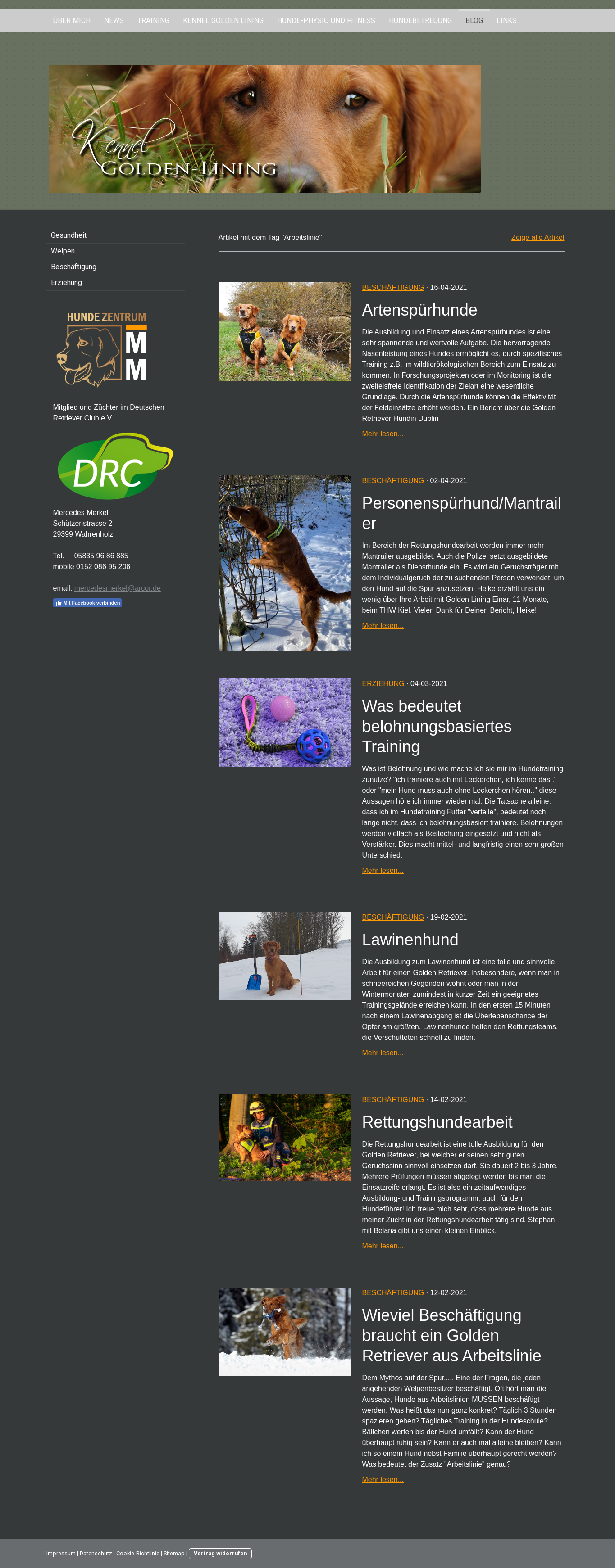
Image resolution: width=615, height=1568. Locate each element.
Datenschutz (96, 1553)
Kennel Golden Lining (223, 20)
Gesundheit (69, 235)
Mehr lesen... (382, 434)
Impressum (61, 1553)
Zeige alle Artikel (537, 237)
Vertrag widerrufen (220, 1553)
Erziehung (383, 683)
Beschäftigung (393, 287)
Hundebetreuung (420, 20)
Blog (474, 20)
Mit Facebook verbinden (87, 602)
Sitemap (174, 1553)
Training (153, 20)
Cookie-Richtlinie (137, 1553)
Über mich (72, 20)
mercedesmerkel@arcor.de (117, 588)
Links (507, 20)
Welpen (63, 251)
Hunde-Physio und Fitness (326, 20)
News (114, 20)
